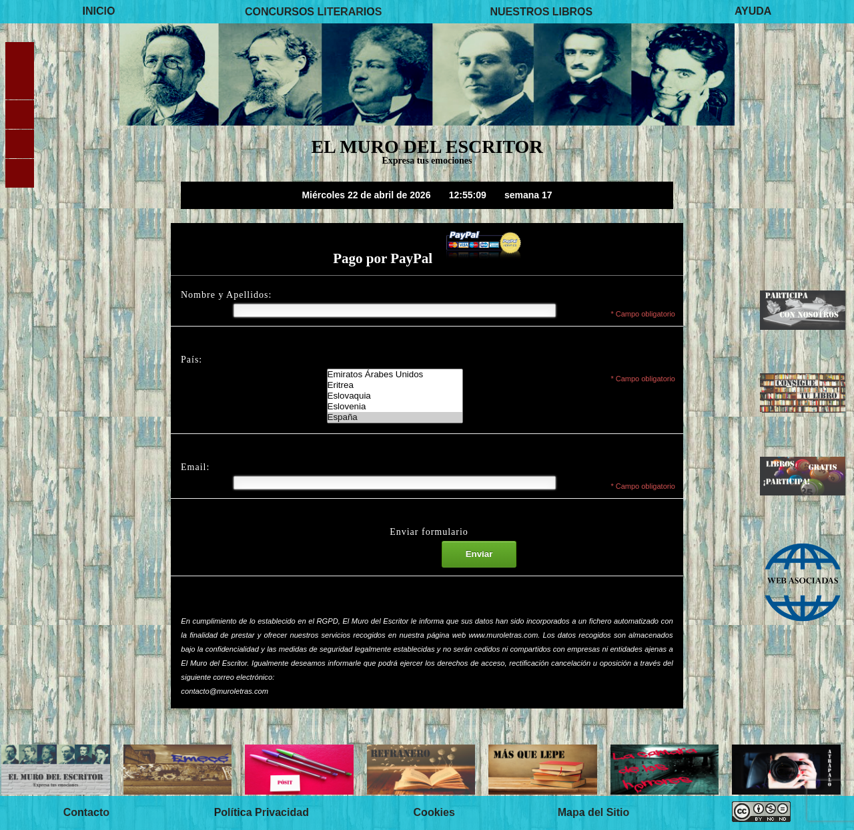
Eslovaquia (395, 396)
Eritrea (395, 385)
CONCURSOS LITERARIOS (313, 11)
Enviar (479, 554)
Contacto (86, 812)
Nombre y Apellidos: (226, 295)
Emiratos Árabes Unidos (395, 374)
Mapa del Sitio (594, 812)
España (395, 417)
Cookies (434, 812)
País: (191, 360)
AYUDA (753, 11)
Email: (195, 467)
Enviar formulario (429, 532)
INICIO (99, 11)
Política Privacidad (261, 812)
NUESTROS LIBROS (541, 11)
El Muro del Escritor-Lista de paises (395, 396)
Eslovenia (395, 406)
